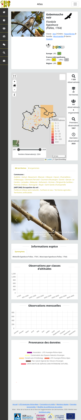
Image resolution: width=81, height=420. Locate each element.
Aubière (17, 177)
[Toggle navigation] (75, 4)
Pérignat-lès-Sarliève (64, 182)
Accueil (15, 404)
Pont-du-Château (21, 184)
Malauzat (33, 182)
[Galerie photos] (4, 61)
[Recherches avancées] (4, 53)
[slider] (40, 149)
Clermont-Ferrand (32, 179)
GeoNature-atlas (44, 412)
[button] (15, 76)
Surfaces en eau (46, 190)
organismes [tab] (33, 168)
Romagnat (33, 184)
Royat (41, 184)
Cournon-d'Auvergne (49, 179)
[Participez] (4, 44)
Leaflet (48, 159)
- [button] (14, 89)
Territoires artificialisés (23, 192)
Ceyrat (56, 177)
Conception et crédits (47, 404)
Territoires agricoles (62, 190)
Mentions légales (62, 404)
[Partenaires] (4, 28)
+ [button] (14, 81)
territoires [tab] (20, 168)
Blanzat (41, 177)
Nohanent (43, 182)
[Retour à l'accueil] (4, 12)
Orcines (51, 182)
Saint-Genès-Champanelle (55, 184)
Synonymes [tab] (20, 251)
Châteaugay (19, 179)
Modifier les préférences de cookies (49, 407)
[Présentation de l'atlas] (4, 20)
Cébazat (49, 177)
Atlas (40, 4)
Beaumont (32, 177)
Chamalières (65, 177)
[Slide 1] (45, 236)
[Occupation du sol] (4, 36)
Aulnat (24, 177)
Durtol (61, 179)
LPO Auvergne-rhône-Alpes (28, 404)
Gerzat (68, 179)
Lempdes (25, 182)
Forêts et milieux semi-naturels (26, 190)
